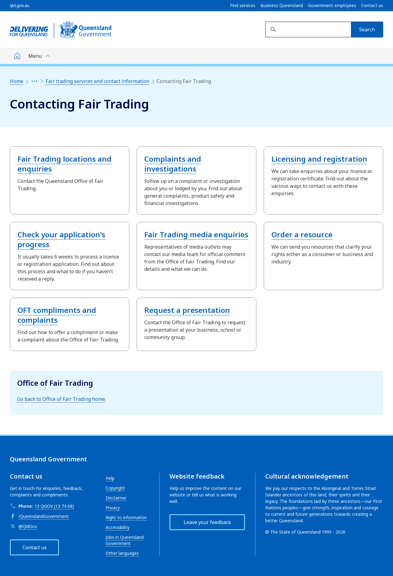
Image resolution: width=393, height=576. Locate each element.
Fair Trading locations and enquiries (64, 164)
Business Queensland (281, 5)
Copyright (115, 488)
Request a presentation (187, 310)
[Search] (367, 29)
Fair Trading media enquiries (196, 234)
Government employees (332, 5)
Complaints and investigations (172, 164)
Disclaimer (116, 498)
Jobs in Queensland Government (125, 540)
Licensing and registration (319, 159)
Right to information (126, 517)
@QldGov (27, 526)
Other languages (122, 553)
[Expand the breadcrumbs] (34, 81)
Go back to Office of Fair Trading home (61, 399)
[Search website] (308, 29)
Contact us (372, 5)
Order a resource (302, 234)
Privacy (113, 508)
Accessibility (118, 527)
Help (110, 478)
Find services (242, 5)
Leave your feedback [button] (207, 522)
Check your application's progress (61, 239)
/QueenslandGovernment (43, 516)
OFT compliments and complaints (57, 315)
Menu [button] (35, 56)
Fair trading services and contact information (97, 81)
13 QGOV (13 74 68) (54, 506)
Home (16, 81)
